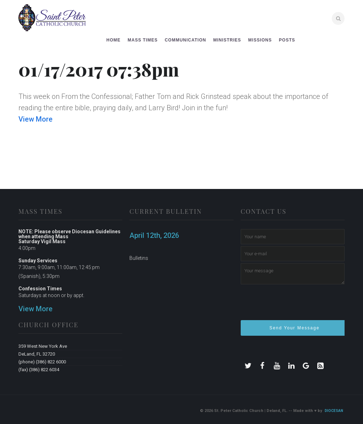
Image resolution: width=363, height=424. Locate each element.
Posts (287, 40)
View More (35, 119)
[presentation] (294, 305)
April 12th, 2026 (154, 235)
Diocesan (334, 411)
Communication (185, 40)
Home (113, 40)
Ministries (227, 40)
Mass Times (143, 40)
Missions (260, 40)
